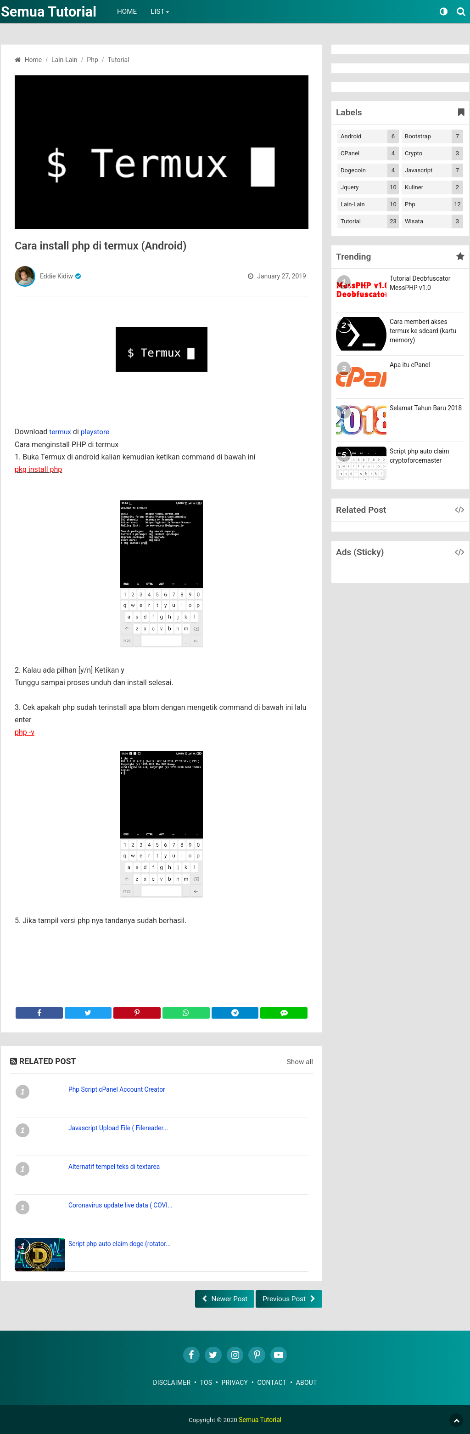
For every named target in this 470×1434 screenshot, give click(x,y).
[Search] (462, 10)
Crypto (434, 153)
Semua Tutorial (51, 11)
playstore (97, 431)
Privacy (235, 1381)
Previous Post (283, 1296)
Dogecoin (370, 170)
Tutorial (370, 221)
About (307, 1381)
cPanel (370, 153)
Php (434, 204)
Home (131, 11)
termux (60, 431)
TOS (206, 1381)
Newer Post (223, 1296)
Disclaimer (171, 1381)
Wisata (434, 221)
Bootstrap (434, 136)
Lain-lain (370, 204)
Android (370, 136)
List (162, 11)
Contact (272, 1381)
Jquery (370, 187)
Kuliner (434, 187)
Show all (299, 1059)
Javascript (434, 170)
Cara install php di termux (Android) (114, 245)
